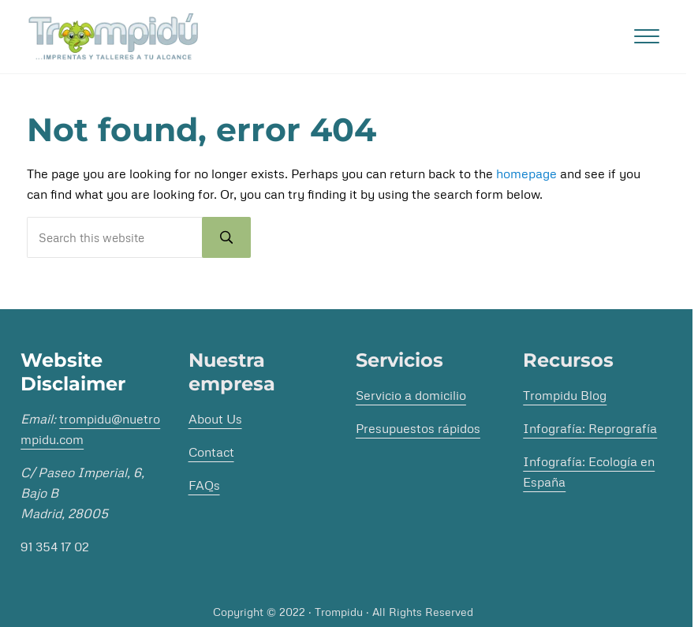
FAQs (204, 485)
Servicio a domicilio (411, 395)
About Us (215, 419)
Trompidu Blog (565, 395)
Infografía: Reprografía (590, 428)
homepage (526, 173)
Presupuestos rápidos (418, 428)
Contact (211, 452)
